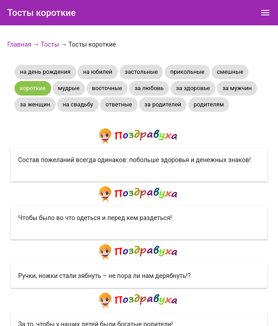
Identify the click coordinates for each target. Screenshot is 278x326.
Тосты (50, 44)
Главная (19, 44)
